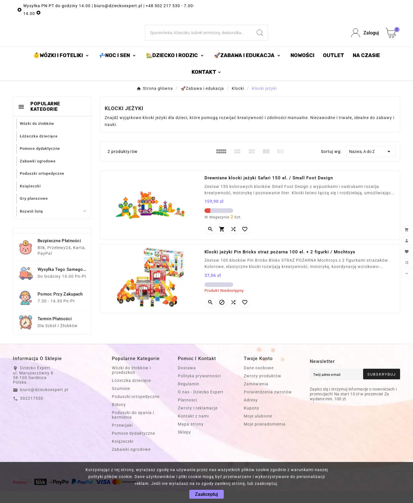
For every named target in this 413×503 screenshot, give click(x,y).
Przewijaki (122, 437)
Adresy (251, 411)
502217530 (31, 410)
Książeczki (122, 453)
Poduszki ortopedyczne (135, 408)
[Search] (260, 39)
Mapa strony (191, 436)
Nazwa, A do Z (370, 163)
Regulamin (188, 395)
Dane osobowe (259, 379)
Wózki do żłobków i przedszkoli (131, 382)
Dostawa (187, 379)
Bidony (119, 416)
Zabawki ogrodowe (131, 461)
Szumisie (121, 400)
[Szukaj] (198, 38)
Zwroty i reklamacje (198, 419)
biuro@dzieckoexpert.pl (44, 401)
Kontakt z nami (193, 428)
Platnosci (187, 411)
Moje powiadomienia (265, 436)
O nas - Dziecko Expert (200, 403)
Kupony (251, 419)
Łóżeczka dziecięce (131, 392)
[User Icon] (365, 38)
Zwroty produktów (262, 387)
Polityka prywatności (199, 387)
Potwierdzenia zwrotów (268, 403)
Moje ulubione (258, 428)
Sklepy (184, 444)
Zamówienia (256, 395)
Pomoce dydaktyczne (133, 445)
